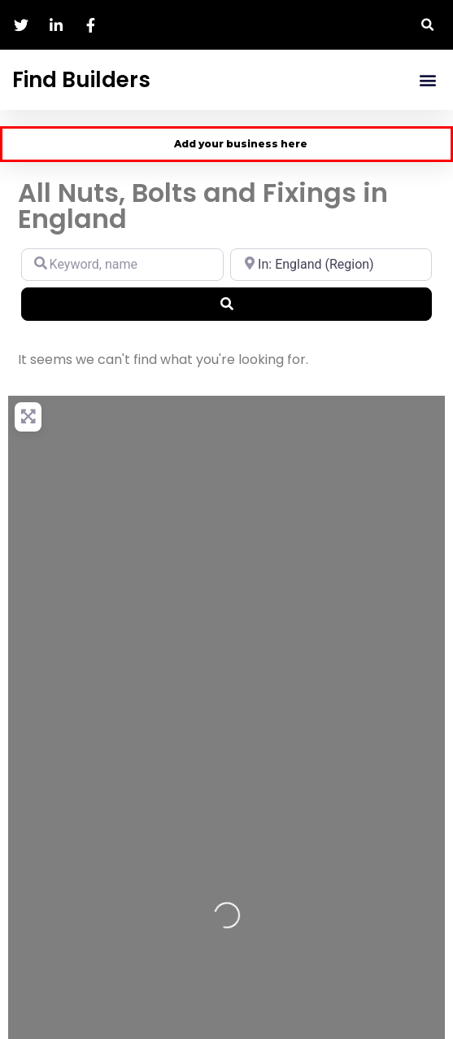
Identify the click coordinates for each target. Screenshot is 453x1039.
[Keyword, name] (122, 264)
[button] (428, 24)
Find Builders (81, 79)
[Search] (226, 303)
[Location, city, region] (331, 264)
